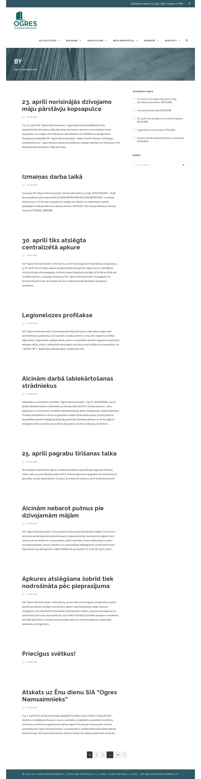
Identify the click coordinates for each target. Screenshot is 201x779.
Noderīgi (149, 40)
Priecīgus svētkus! (49, 653)
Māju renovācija (123, 40)
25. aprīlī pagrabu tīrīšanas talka (69, 453)
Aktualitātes (47, 40)
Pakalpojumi (95, 40)
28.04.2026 (32, 117)
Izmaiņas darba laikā (52, 176)
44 (118, 754)
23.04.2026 (32, 394)
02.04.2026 (32, 662)
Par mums (72, 40)
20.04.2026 (32, 523)
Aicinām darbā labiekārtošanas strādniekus (160, 138)
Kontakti (171, 40)
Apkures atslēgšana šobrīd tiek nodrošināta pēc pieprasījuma (67, 582)
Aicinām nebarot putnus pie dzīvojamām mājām (63, 512)
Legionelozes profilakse (57, 315)
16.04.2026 (32, 594)
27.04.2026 (32, 323)
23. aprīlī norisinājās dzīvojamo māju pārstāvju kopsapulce (67, 105)
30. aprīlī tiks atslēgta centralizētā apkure (54, 244)
